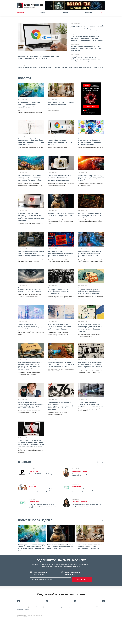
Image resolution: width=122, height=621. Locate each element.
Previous (97, 462)
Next (102, 462)
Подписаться (81, 579)
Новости (20, 13)
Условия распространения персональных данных (67, 607)
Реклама (32, 607)
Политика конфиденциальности (44, 607)
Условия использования (88, 607)
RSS (97, 607)
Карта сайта (20, 609)
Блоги (65, 13)
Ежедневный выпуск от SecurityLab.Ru (42, 573)
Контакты (25, 607)
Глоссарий (88, 13)
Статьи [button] (42, 13)
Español (27, 609)
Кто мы (18, 607)
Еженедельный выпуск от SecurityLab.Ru (74, 573)
